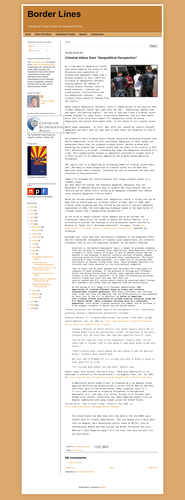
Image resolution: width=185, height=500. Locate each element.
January (35, 297)
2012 (32, 221)
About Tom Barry (43, 34)
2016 (32, 207)
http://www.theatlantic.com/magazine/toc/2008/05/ (92, 407)
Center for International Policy (43, 65)
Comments (34, 51)
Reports (83, 34)
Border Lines (54, 14)
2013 (32, 217)
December (36, 227)
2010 (32, 302)
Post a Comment (75, 463)
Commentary (97, 34)
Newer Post (70, 468)
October (35, 234)
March (35, 291)
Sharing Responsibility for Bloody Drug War (41, 285)
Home (28, 34)
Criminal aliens (77, 450)
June (34, 247)
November (36, 230)
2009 (32, 305)
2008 (32, 308)
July (34, 244)
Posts (32, 46)
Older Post (153, 468)
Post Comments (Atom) (85, 472)
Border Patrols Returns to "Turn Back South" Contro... (44, 269)
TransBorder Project (65, 34)
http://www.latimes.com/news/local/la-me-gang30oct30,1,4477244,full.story (111, 377)
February (36, 294)
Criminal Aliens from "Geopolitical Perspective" (43, 263)
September (36, 237)
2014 (32, 214)
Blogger (103, 487)
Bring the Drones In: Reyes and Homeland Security (44, 280)
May (34, 251)
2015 (32, 211)
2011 (32, 224)
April (34, 254)
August (35, 241)
